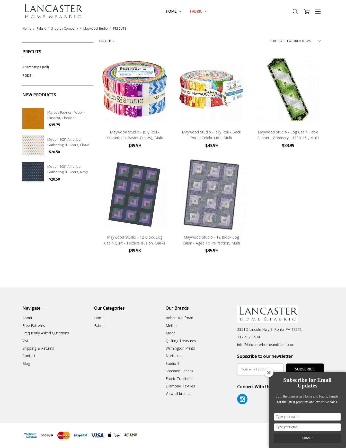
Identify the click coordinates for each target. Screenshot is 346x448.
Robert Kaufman (179, 317)
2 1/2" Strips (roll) (35, 67)
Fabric (198, 11)
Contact (29, 355)
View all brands (178, 393)
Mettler (172, 325)
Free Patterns (33, 325)
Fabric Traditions (179, 378)
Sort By (275, 41)
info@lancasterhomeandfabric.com (266, 344)
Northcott (174, 355)
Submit (307, 438)
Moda (170, 333)
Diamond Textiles (180, 386)
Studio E (172, 363)
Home (173, 11)
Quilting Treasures (181, 340)
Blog (26, 363)
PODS (26, 75)
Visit (25, 340)
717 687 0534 (248, 336)
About (27, 317)
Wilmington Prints (180, 348)
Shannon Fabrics (179, 370)
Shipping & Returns (38, 348)
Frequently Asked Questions (45, 333)
